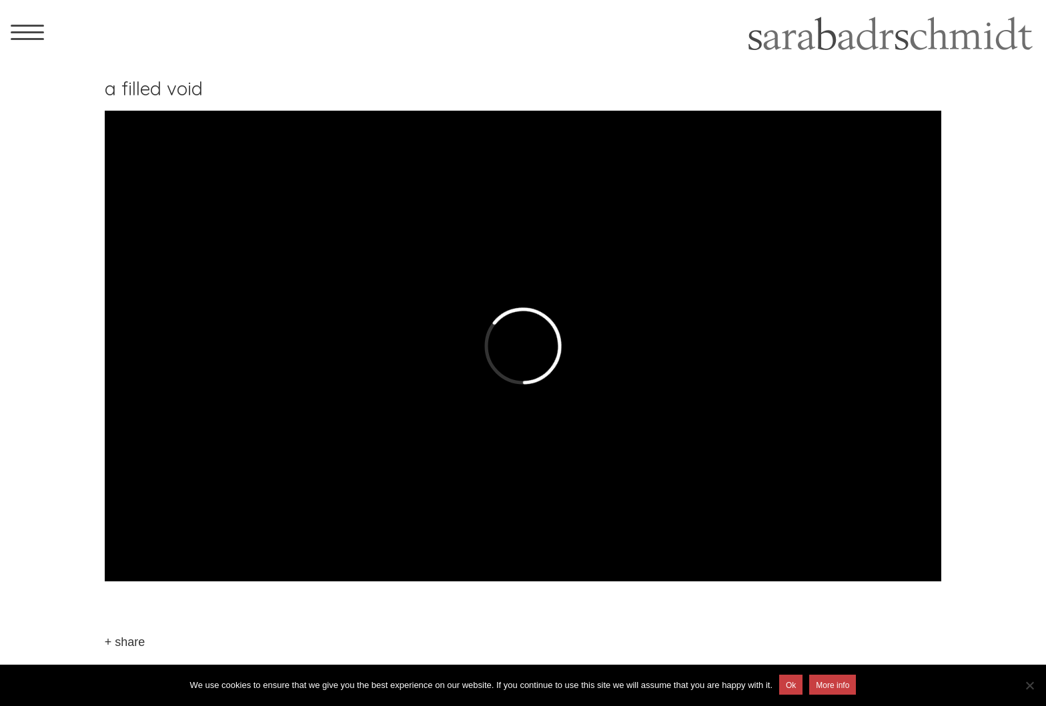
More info (832, 685)
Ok (791, 685)
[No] (1029, 685)
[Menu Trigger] (27, 31)
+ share (125, 642)
